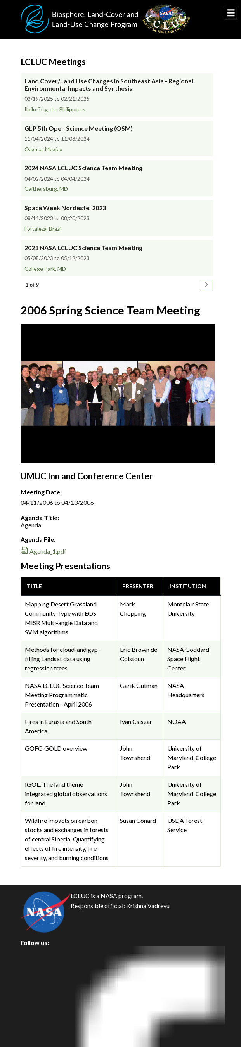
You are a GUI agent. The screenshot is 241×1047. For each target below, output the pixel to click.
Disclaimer (41, 1007)
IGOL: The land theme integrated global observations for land (66, 794)
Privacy (37, 972)
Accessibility (44, 1024)
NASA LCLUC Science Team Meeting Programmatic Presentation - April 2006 (62, 695)
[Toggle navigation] (231, 13)
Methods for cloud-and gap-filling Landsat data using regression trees (62, 659)
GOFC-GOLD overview (56, 748)
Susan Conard (138, 820)
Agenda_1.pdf (47, 551)
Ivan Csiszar (136, 721)
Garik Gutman (139, 685)
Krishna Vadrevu (148, 905)
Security (38, 989)
